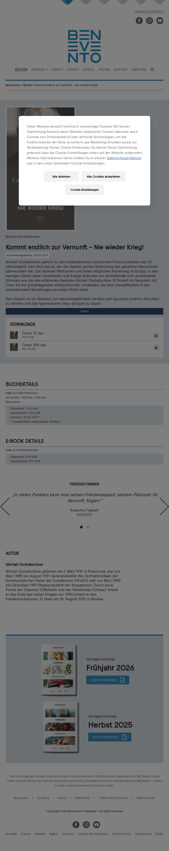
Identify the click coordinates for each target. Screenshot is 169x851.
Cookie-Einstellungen (84, 189)
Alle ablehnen (61, 176)
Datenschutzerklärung (124, 158)
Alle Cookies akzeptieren (103, 176)
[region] (84, 161)
